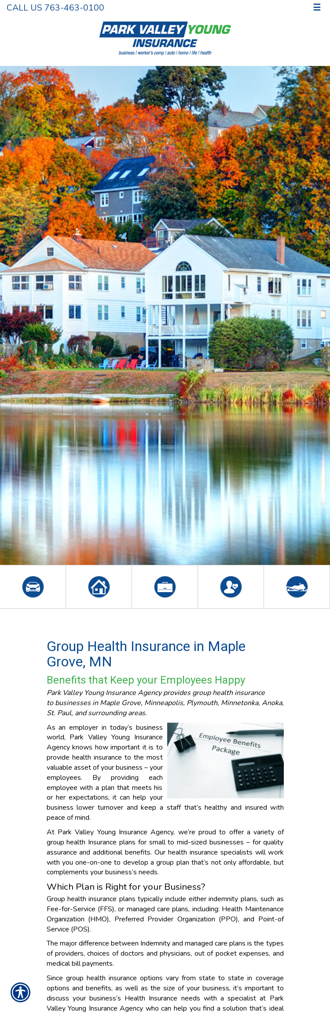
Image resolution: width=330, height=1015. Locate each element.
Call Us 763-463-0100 (55, 8)
